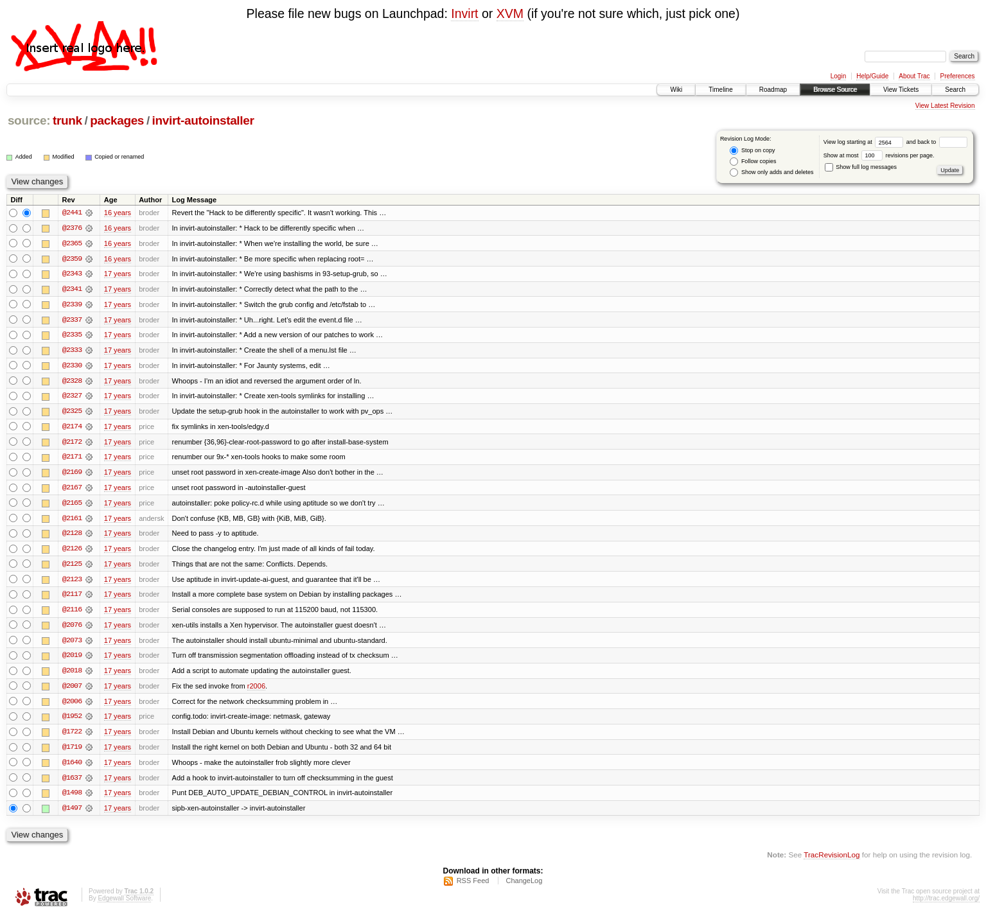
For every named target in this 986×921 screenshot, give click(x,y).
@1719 (72, 752)
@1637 (72, 783)
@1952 (72, 721)
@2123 (72, 582)
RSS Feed (473, 886)
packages (117, 120)
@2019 (72, 659)
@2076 (72, 629)
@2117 (72, 598)
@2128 (72, 536)
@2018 (72, 675)
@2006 (72, 706)
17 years (117, 274)
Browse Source (835, 89)
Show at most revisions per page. (879, 155)
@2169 (72, 474)
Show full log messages (861, 167)
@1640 (72, 767)
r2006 (256, 690)
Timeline (720, 89)
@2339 (72, 305)
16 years (117, 212)
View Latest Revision (945, 105)
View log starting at (864, 142)
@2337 (72, 320)
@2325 (72, 413)
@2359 (72, 259)
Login (838, 76)
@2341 (72, 290)
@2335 (72, 336)
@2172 (72, 444)
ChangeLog (524, 886)
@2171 (72, 459)
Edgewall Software (124, 904)
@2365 (72, 243)
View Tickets (901, 89)
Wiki (676, 89)
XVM (510, 13)
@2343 (72, 274)
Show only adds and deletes (771, 172)
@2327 (72, 397)
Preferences (957, 76)
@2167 (72, 490)
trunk (67, 120)
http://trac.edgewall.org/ (946, 904)
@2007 (72, 690)
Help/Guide (872, 76)
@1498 (72, 798)
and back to (936, 142)
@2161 (72, 521)
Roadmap (773, 89)
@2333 (72, 351)
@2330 (72, 367)
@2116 (72, 613)
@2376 (72, 228)
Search (955, 89)
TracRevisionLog (831, 860)
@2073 (72, 644)
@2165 (72, 505)
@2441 (72, 212)
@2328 (72, 382)
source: (29, 120)
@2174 (72, 428)
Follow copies (753, 161)
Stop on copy (752, 150)
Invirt (464, 13)
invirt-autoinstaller (203, 120)
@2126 (72, 552)
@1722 (72, 737)
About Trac (914, 76)
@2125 (72, 567)
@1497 (72, 814)
